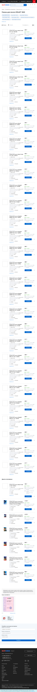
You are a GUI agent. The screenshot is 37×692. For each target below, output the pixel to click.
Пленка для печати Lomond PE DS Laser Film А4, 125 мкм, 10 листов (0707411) (16, 573)
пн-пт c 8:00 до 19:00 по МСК (13, 1)
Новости (14, 668)
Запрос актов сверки (5, 680)
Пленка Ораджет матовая (16, 19)
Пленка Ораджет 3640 (5, 17)
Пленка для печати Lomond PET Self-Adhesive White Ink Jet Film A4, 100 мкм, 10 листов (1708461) (16, 502)
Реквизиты (26, 667)
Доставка (3, 667)
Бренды (3, 677)
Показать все (11, 41)
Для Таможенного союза (28, 674)
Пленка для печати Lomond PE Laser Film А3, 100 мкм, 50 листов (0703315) (16, 529)
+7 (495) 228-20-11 (23, 1)
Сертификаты (15, 667)
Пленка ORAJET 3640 (5, 15)
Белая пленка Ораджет (6, 19)
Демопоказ (15, 673)
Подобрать (18, 640)
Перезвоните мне (30, 651)
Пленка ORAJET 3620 (14, 15)
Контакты (14, 671)
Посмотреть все (12, 613)
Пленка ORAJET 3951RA (23, 15)
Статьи (14, 670)
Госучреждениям (4, 674)
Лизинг (3, 671)
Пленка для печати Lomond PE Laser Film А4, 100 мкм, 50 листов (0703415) (16, 559)
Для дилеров (4, 670)
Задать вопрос (30, 655)
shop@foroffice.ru (6, 660)
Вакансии (26, 671)
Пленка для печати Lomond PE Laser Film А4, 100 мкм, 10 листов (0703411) (16, 544)
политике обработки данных (25, 687)
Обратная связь (27, 673)
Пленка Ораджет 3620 (15, 17)
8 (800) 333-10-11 (29, 1)
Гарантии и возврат (28, 668)
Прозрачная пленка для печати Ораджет (27, 17)
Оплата (3, 668)
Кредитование (4, 673)
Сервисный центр (27, 670)
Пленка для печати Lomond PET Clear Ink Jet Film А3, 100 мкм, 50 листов (16, 516)
